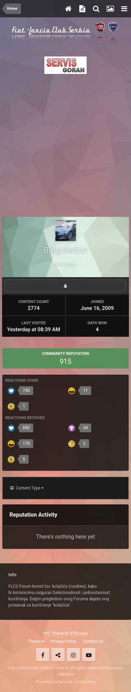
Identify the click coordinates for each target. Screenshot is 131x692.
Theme (36, 641)
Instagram (73, 654)
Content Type (27, 488)
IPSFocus (78, 633)
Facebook (42, 654)
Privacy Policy (64, 641)
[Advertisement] (65, 143)
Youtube (88, 654)
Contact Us (92, 641)
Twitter (58, 654)
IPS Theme (53, 633)
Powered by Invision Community (65, 681)
